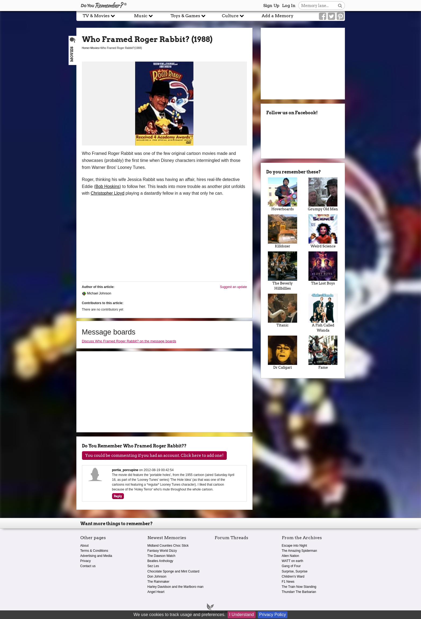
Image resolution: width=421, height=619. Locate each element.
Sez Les (153, 566)
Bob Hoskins (107, 186)
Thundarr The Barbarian (299, 592)
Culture (233, 15)
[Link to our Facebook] (322, 16)
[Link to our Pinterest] (340, 16)
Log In (289, 5)
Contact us (88, 566)
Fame (323, 352)
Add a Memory (277, 15)
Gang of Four (291, 566)
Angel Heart (155, 592)
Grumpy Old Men (323, 194)
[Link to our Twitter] (331, 16)
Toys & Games (188, 15)
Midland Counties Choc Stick (168, 545)
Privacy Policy (272, 614)
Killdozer (282, 231)
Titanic (282, 311)
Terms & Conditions (94, 551)
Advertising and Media (96, 556)
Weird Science (323, 231)
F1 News (288, 582)
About (84, 545)
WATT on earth (292, 561)
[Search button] (340, 5)
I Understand (241, 614)
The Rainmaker (158, 582)
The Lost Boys (323, 268)
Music (143, 15)
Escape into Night (294, 545)
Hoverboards (282, 194)
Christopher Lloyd (107, 193)
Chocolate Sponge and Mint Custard (173, 571)
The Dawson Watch (161, 556)
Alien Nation (290, 556)
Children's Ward (293, 576)
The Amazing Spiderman (299, 551)
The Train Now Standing (299, 587)
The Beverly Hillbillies (282, 270)
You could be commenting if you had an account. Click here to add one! (154, 455)
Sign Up (271, 5)
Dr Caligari (282, 352)
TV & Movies (99, 15)
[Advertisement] (38, 121)
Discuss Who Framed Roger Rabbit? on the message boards (129, 341)
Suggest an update (233, 287)
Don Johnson (157, 576)
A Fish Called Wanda (323, 313)
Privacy (85, 561)
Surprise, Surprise (295, 571)
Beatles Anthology (160, 561)
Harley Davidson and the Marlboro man (175, 587)
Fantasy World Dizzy (162, 551)
